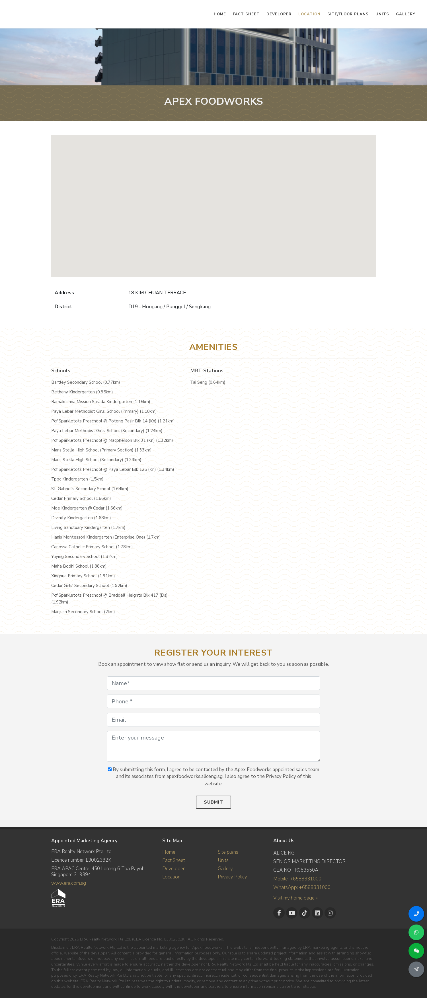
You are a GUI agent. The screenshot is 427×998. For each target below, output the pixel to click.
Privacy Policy (232, 877)
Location (171, 877)
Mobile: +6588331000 (297, 879)
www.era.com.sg (68, 883)
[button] (213, 201)
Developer (173, 868)
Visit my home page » (295, 898)
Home (168, 852)
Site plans (228, 852)
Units (223, 860)
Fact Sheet (173, 860)
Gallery (225, 868)
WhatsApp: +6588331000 (301, 887)
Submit (213, 802)
